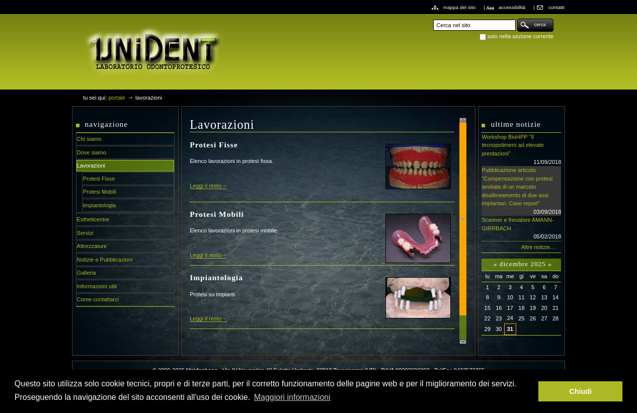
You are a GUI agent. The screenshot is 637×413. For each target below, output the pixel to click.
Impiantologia (216, 277)
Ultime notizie (515, 124)
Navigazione (106, 124)
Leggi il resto (205, 186)
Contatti (556, 7)
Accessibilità (512, 7)
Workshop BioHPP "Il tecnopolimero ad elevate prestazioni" (521, 150)
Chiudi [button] (580, 391)
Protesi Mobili (217, 214)
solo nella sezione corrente (520, 36)
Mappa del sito (459, 7)
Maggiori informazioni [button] (292, 397)
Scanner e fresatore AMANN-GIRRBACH (521, 229)
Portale (116, 98)
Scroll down (462, 342)
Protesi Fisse (213, 144)
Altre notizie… (538, 247)
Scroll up (462, 120)
